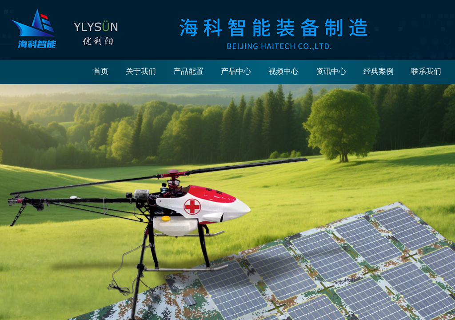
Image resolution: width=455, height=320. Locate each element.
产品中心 (236, 71)
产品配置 (188, 71)
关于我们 (141, 71)
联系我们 (426, 71)
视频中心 (283, 71)
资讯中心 (331, 71)
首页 (100, 71)
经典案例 (378, 71)
